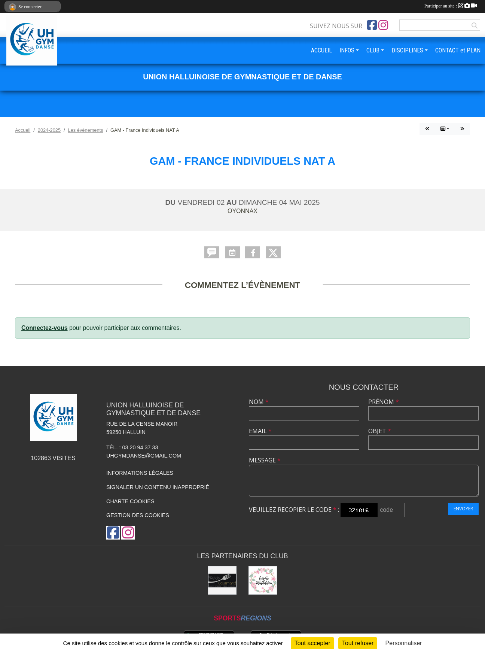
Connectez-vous (44, 328)
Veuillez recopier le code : (294, 509)
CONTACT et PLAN (458, 50)
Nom (259, 402)
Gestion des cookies (137, 515)
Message (265, 460)
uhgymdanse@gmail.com (143, 456)
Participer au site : (450, 6)
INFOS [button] (346, 50)
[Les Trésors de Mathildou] (262, 580)
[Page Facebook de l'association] (372, 25)
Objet (379, 431)
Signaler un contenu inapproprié (157, 487)
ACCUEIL (321, 50)
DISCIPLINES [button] (407, 50)
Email (260, 431)
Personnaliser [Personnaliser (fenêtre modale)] (403, 643)
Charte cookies (130, 501)
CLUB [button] (372, 50)
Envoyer (463, 508)
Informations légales (139, 473)
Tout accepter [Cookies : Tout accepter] (312, 643)
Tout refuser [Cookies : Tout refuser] (357, 643)
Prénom (383, 402)
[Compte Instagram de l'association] (383, 25)
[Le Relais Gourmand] (222, 580)
